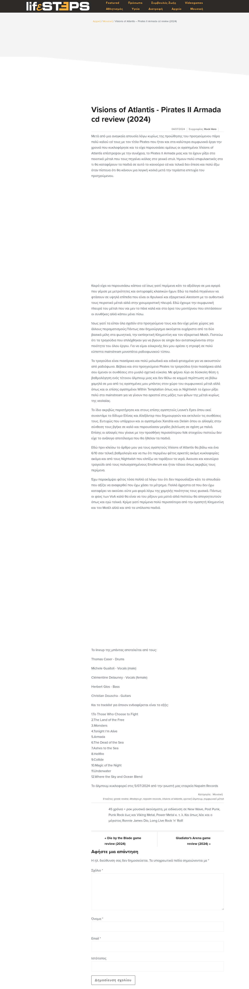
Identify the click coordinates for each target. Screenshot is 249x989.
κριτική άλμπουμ (192, 798)
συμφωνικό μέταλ (214, 798)
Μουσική (218, 794)
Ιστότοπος (98, 958)
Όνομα (97, 919)
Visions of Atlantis (172, 798)
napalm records (152, 798)
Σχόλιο (97, 870)
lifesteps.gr (136, 798)
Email (96, 938)
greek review (121, 798)
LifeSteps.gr (58, 6)
